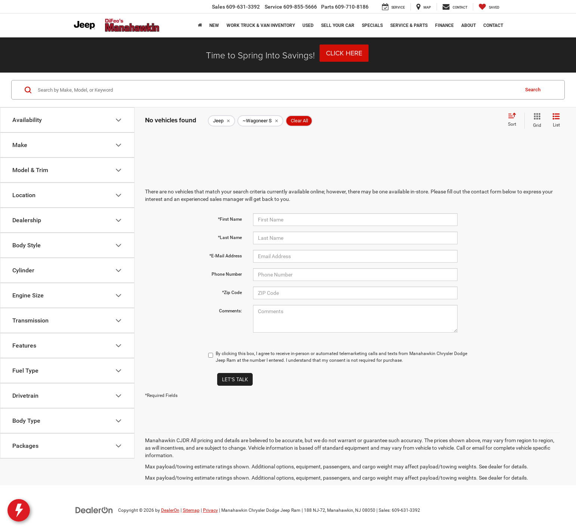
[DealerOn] (94, 510)
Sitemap (191, 510)
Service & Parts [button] (409, 25)
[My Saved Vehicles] (489, 6)
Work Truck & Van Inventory (261, 25)
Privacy (210, 510)
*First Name (230, 219)
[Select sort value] (514, 120)
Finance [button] (444, 25)
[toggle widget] (18, 510)
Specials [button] (372, 25)
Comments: (230, 311)
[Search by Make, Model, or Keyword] (277, 90)
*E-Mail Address (225, 256)
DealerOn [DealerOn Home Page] (170, 510)
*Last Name (230, 237)
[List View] (556, 120)
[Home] (200, 25)
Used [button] (308, 25)
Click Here (344, 53)
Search (532, 89)
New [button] (214, 25)
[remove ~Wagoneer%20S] (260, 120)
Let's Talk (235, 379)
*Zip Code (232, 292)
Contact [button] (493, 25)
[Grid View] (535, 120)
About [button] (468, 25)
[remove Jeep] (221, 120)
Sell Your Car (337, 25)
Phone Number (227, 274)
